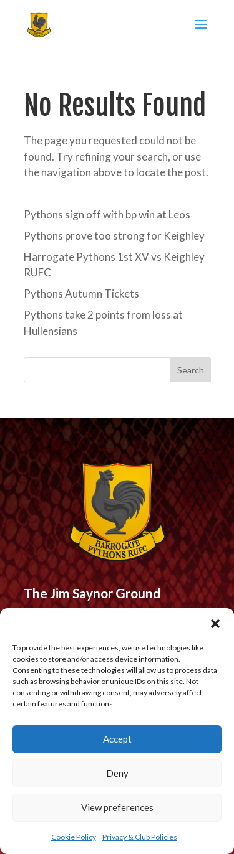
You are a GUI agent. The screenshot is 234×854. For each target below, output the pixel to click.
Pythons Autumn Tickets (81, 293)
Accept (117, 738)
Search (190, 370)
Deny (117, 773)
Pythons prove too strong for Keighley (114, 235)
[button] (215, 623)
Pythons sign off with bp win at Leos (107, 214)
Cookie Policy (73, 837)
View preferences (117, 807)
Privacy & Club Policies (139, 837)
